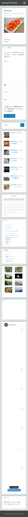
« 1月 (5, 214)
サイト (5, 99)
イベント (7, 225)
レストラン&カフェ (10, 235)
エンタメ (7, 227)
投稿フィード (9, 256)
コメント (6, 61)
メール (6, 92)
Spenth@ (17, 13)
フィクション (9, 233)
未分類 (7, 239)
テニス (7, 229)
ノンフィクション (10, 231)
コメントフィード (10, 259)
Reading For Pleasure (10, 3)
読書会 (7, 241)
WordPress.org (9, 261)
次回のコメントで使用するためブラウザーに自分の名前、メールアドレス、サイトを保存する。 (14, 109)
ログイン (7, 254)
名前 (5, 85)
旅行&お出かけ (9, 237)
